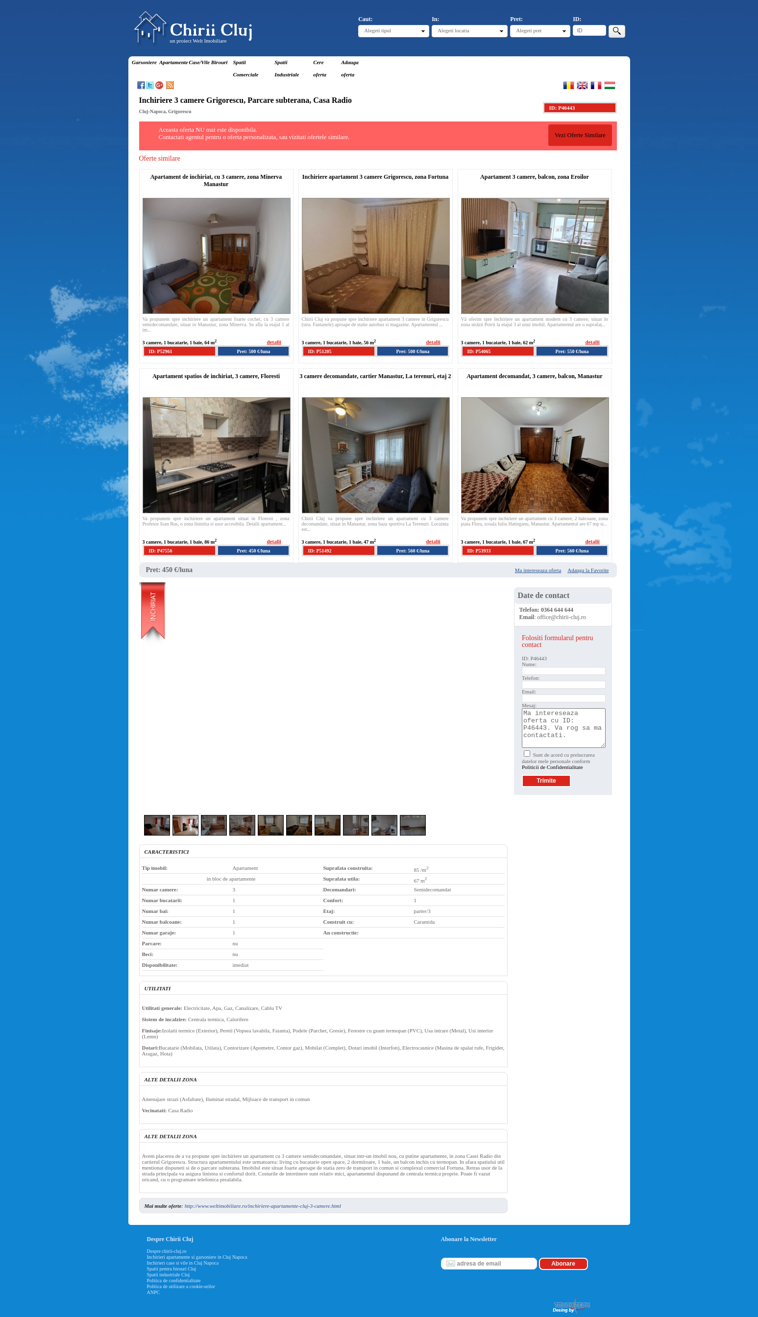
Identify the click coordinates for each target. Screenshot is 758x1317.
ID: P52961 (160, 351)
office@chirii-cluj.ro (562, 617)
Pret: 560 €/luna (412, 550)
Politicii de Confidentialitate (552, 767)
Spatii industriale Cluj (168, 1274)
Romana (568, 85)
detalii (274, 342)
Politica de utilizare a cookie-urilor (181, 1286)
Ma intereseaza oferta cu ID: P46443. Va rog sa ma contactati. (564, 728)
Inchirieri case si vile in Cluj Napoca (183, 1263)
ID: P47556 (160, 550)
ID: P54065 (479, 351)
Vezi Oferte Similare (580, 135)
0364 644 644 (557, 609)
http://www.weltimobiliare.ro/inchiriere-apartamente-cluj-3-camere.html (263, 1206)
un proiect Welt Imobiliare (198, 41)
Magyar (609, 85)
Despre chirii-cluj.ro (167, 1251)
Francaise (596, 85)
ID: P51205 (320, 351)
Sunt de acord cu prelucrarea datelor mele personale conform (558, 761)
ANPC (153, 1292)
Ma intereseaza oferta (538, 570)
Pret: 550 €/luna (571, 351)
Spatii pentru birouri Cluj (171, 1268)
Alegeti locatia (453, 30)
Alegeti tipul (377, 30)
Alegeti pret (528, 30)
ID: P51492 (320, 550)
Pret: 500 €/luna (253, 351)
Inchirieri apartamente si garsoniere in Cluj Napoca (197, 1257)
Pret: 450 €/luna (253, 550)
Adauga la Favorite (588, 570)
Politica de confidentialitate (174, 1280)
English (582, 85)
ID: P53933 (479, 550)
